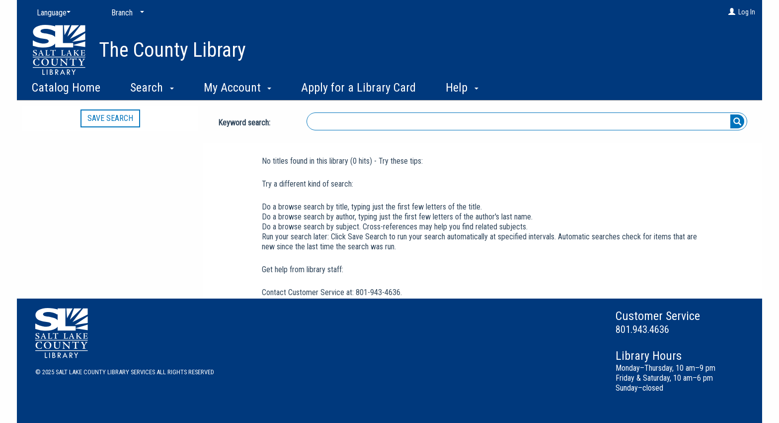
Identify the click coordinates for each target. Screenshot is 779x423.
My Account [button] (238, 88)
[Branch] (125, 13)
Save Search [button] (110, 118)
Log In (746, 12)
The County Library (172, 50)
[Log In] (731, 12)
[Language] (52, 13)
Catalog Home (66, 88)
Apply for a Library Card (358, 88)
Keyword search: (245, 122)
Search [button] (152, 88)
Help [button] (462, 88)
